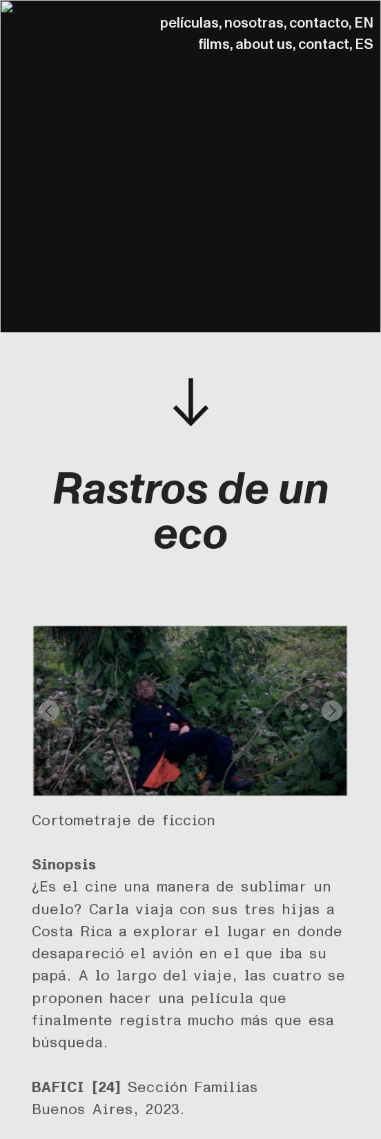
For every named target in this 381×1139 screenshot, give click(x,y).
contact (323, 44)
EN (363, 23)
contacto (319, 23)
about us (264, 44)
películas (189, 23)
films (214, 44)
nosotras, (255, 23)
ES (364, 44)
